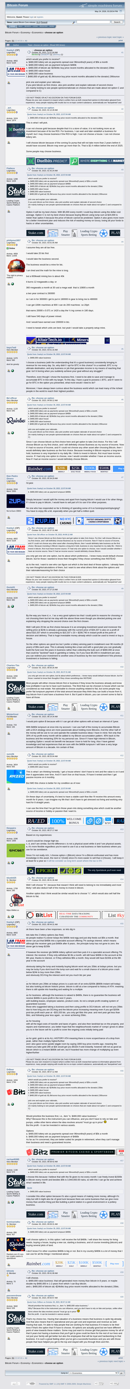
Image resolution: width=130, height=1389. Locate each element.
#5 (122, 349)
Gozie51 (11, 587)
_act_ (9, 107)
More (51, 26)
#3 (122, 170)
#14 (121, 879)
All (26, 41)
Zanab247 (45, 54)
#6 (122, 400)
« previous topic (104, 37)
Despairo (11, 828)
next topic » (118, 37)
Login (35, 26)
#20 (121, 1297)
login (32, 17)
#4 (122, 242)
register (40, 17)
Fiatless (11, 168)
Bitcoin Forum (12, 32)
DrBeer (10, 1069)
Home (12, 26)
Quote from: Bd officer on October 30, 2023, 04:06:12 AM (50, 535)
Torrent (44, 22)
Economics (37, 32)
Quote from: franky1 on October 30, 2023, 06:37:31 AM (49, 672)
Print (121, 40)
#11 (121, 716)
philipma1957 (13, 240)
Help (20, 26)
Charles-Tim (13, 665)
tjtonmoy (56, 54)
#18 (121, 1223)
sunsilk (10, 754)
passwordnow (14, 1295)
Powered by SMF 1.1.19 (49, 1384)
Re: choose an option (43, 107)
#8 (122, 529)
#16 (121, 1071)
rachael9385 (13, 1159)
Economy (25, 32)
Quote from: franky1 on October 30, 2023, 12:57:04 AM (49, 114)
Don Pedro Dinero (12, 477)
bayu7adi (11, 347)
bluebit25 (11, 878)
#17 (121, 1161)
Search (28, 26)
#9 (122, 589)
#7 (122, 477)
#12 (121, 755)
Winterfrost (12, 714)
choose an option (54, 32)
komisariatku (13, 1222)
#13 (121, 829)
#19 (121, 1272)
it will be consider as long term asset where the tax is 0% (74, 861)
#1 (122, 52)
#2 (122, 109)
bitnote (10, 1271)
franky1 (10, 50)
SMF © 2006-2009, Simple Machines (76, 1384)
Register (43, 26)
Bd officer (12, 398)
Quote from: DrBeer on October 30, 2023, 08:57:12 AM (48, 1302)
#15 (121, 924)
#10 (121, 667)
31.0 (38, 22)
